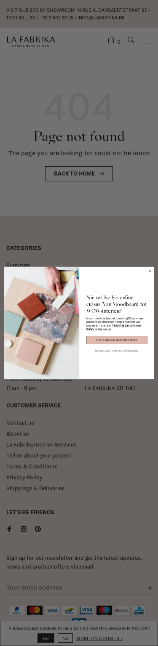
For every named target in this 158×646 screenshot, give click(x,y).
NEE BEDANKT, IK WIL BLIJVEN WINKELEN (116, 351)
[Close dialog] (149, 271)
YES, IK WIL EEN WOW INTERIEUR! (116, 340)
